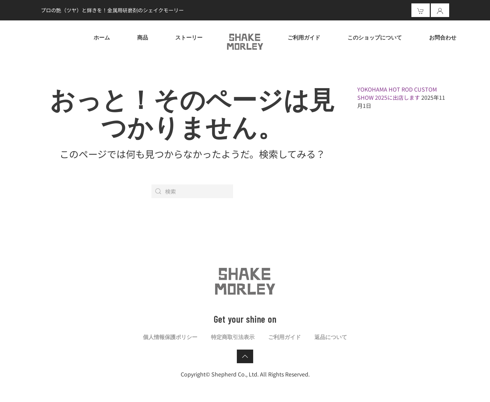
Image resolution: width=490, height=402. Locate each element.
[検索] (192, 191)
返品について (330, 337)
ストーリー (188, 37)
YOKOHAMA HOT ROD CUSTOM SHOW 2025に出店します (397, 93)
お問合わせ (442, 37)
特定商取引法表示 (233, 337)
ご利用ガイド (304, 37)
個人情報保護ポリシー (170, 337)
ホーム (102, 37)
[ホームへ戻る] (245, 40)
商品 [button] (142, 37)
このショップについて (374, 37)
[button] (245, 356)
